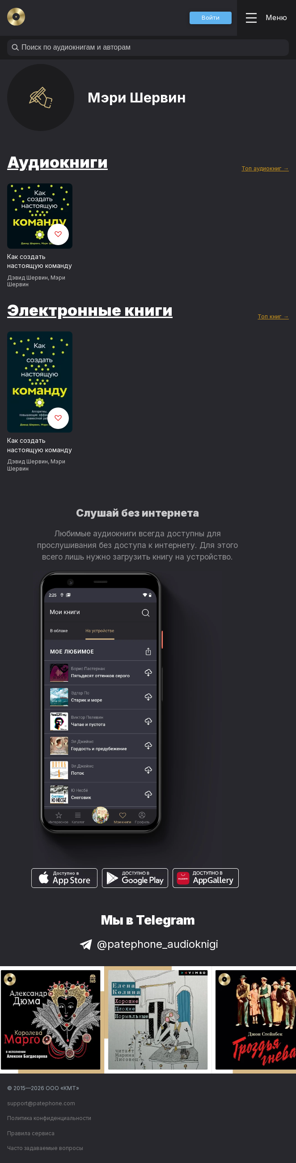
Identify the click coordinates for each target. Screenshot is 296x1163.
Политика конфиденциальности (49, 1118)
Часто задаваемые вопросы (45, 1148)
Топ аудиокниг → (265, 168)
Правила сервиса (31, 1133)
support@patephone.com (41, 1103)
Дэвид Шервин (27, 277)
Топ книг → (273, 316)
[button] (211, 18)
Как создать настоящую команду (39, 261)
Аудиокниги (57, 162)
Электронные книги (90, 310)
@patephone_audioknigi (148, 944)
